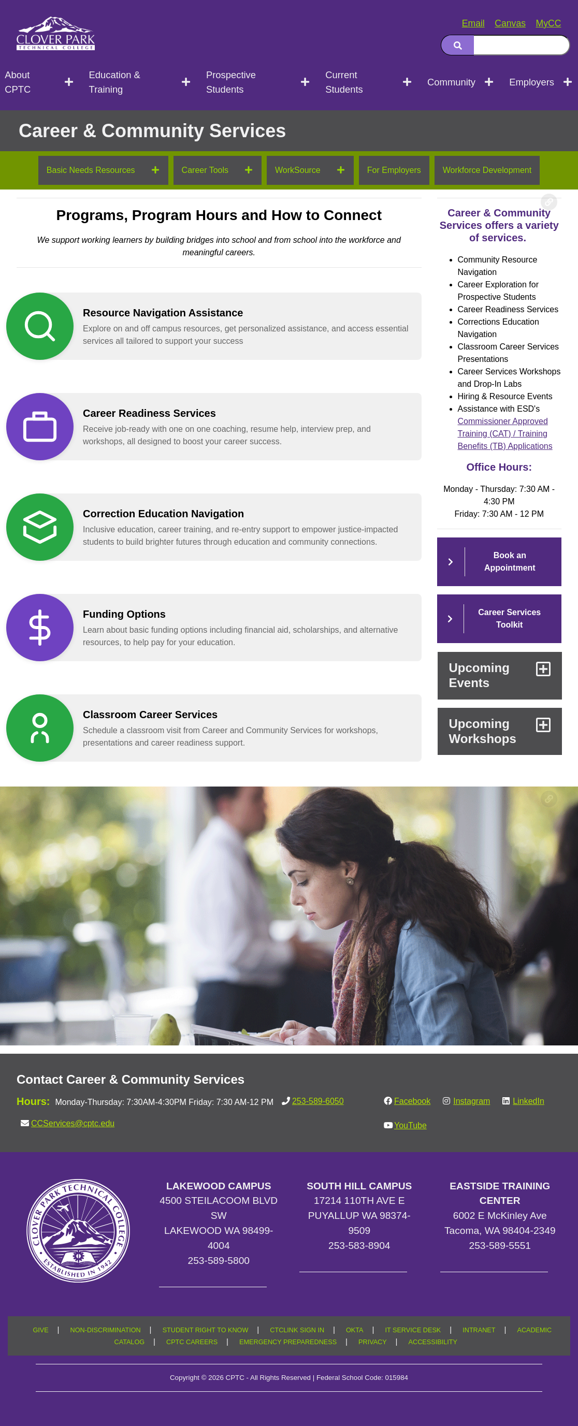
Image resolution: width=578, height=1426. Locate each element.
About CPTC (18, 82)
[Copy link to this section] (549, 202)
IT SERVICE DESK (413, 1330)
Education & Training (114, 82)
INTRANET (479, 1330)
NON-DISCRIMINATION (105, 1330)
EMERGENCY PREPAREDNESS (288, 1342)
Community (451, 82)
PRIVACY (372, 1342)
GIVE (40, 1330)
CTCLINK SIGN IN (297, 1330)
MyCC (548, 23)
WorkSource (298, 170)
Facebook (412, 1101)
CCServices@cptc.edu (72, 1123)
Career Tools (205, 170)
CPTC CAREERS (192, 1342)
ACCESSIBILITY (433, 1342)
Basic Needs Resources (91, 170)
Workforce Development (487, 170)
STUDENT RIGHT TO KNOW (206, 1330)
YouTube (410, 1125)
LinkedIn (528, 1101)
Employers (531, 82)
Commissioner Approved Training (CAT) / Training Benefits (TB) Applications (505, 433)
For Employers (394, 170)
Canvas (510, 23)
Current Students (344, 82)
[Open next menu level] (69, 82)
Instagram (471, 1101)
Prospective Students (231, 82)
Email (473, 23)
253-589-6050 (318, 1101)
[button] (227, 326)
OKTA (355, 1330)
